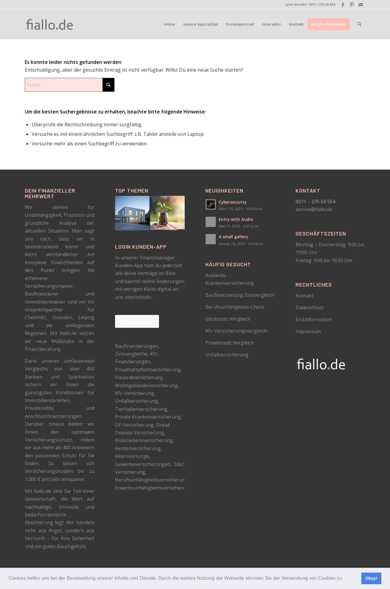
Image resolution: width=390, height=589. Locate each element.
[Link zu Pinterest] (351, 4)
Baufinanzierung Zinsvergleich (239, 295)
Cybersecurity (233, 202)
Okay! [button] (371, 578)
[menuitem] (169, 24)
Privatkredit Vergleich (229, 342)
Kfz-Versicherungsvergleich (236, 330)
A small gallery (233, 236)
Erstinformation (313, 319)
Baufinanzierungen (136, 346)
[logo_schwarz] (50, 24)
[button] (345, 579)
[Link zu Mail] (360, 4)
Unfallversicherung (226, 354)
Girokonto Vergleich (227, 319)
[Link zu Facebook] (342, 4)
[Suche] (359, 24)
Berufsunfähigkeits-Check (234, 307)
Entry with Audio (236, 219)
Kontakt (304, 295)
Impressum (308, 331)
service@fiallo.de (314, 209)
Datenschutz (310, 307)
